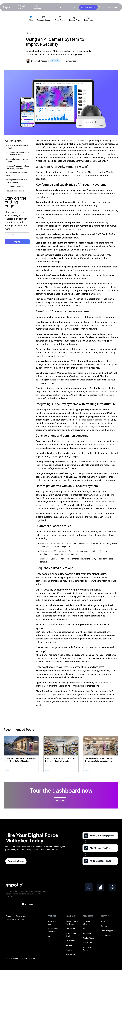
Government (70, 955)
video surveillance (77, 140)
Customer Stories (87, 922)
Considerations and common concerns (16, 174)
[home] (8, 7)
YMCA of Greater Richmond (53, 543)
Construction (70, 929)
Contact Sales (106, 935)
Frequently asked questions (16, 191)
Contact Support (107, 931)
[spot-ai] (14, 885)
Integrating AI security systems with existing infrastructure (17, 167)
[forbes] (89, 887)
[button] (58, 7)
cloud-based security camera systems (92, 419)
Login (74, 7)
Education (69, 950)
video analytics (72, 157)
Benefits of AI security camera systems (17, 160)
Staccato (44, 558)
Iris (49, 936)
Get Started (60, 800)
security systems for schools (104, 391)
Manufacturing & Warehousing (71, 922)
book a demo (92, 513)
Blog (84, 929)
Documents (87, 943)
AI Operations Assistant (39, 7)
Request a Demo (88, 7)
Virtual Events (88, 933)
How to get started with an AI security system (16, 181)
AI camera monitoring (70, 229)
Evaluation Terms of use (15, 919)
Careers (104, 926)
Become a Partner (109, 7)
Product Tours (88, 938)
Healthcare (69, 945)
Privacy (8, 916)
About (103, 921)
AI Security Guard (22, 7)
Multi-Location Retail (70, 934)
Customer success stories (15, 187)
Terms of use (21, 916)
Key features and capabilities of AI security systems (17, 153)
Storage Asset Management (86, 426)
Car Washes (70, 941)
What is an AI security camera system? (17, 146)
